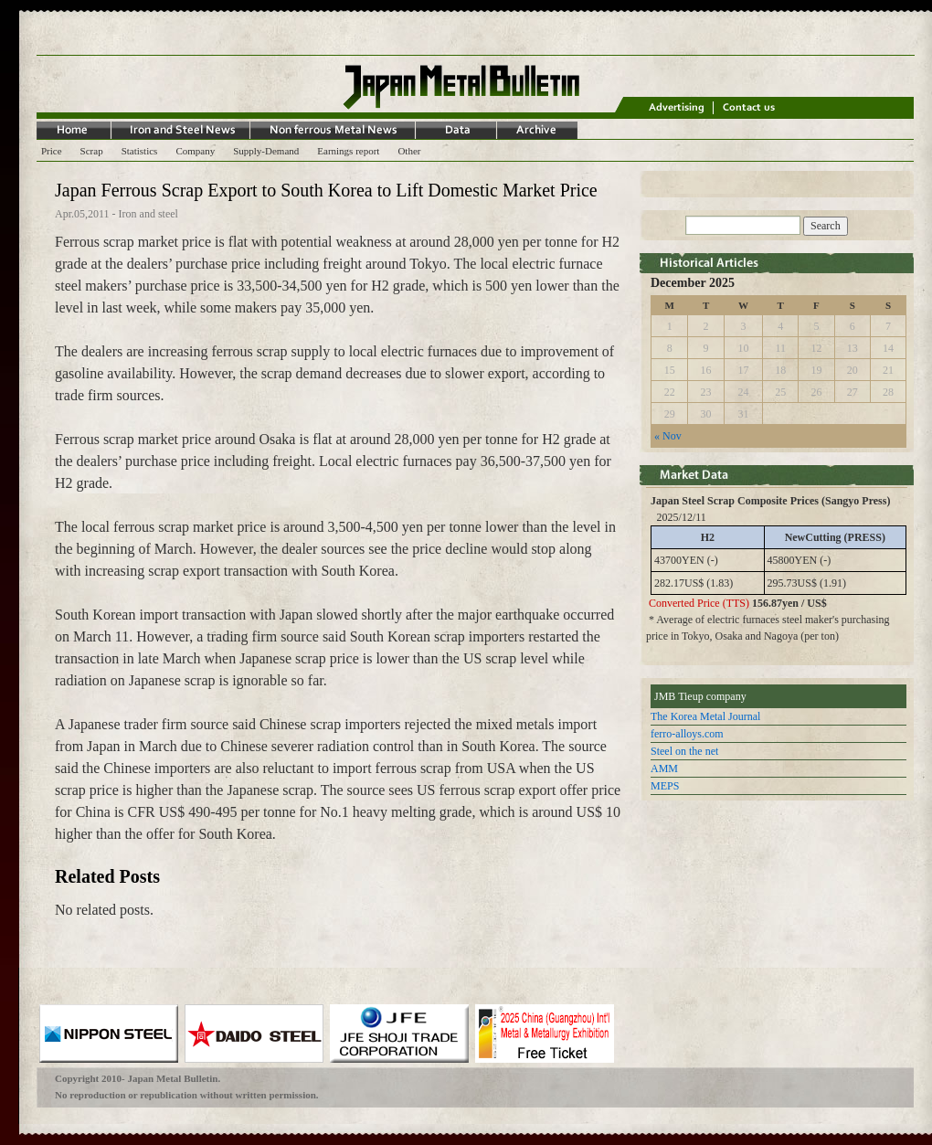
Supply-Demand (266, 150)
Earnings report (348, 150)
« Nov (668, 435)
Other (408, 150)
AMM (664, 768)
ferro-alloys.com (687, 733)
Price (51, 150)
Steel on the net (684, 751)
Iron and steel (148, 213)
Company (195, 150)
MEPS (665, 785)
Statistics (140, 150)
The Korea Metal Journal (705, 716)
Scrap (91, 150)
